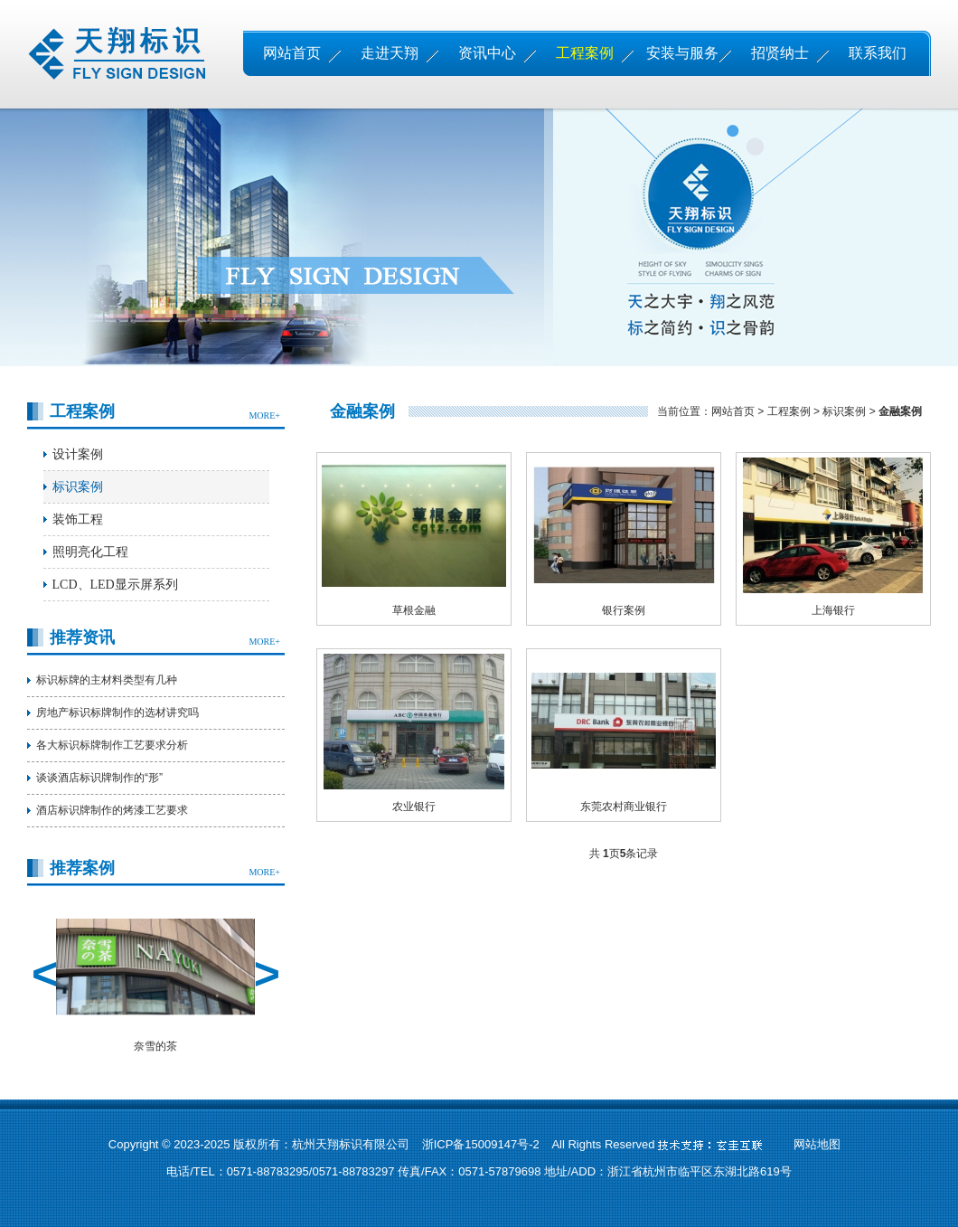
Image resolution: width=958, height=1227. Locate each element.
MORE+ (264, 415)
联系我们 (877, 53)
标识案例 (77, 487)
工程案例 (585, 53)
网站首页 (292, 53)
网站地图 (817, 1144)
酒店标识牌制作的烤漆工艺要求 (112, 810)
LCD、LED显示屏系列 (115, 584)
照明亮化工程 (90, 552)
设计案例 (77, 454)
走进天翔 (389, 53)
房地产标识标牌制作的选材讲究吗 (117, 712)
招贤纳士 (780, 53)
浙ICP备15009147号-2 (481, 1144)
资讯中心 (487, 53)
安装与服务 (682, 53)
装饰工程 (77, 519)
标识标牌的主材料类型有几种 (106, 680)
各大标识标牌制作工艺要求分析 (112, 745)
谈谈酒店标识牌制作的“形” (99, 777)
